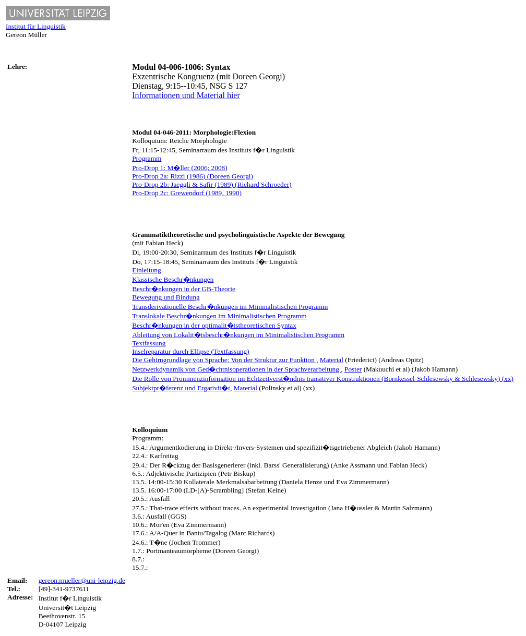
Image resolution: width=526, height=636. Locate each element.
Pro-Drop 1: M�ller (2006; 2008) (180, 168)
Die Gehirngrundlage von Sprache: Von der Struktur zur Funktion (224, 360)
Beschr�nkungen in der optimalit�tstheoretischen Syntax (214, 325)
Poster (353, 369)
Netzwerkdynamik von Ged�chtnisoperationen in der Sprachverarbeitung (236, 369)
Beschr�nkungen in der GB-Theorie (183, 289)
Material (331, 360)
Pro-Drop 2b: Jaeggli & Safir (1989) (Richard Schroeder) (211, 184)
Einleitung (146, 270)
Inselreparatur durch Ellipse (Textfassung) (190, 351)
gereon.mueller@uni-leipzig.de (82, 580)
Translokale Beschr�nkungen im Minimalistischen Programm (219, 316)
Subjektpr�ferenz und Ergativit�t (181, 388)
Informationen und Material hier (186, 95)
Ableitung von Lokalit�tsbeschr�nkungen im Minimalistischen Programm (238, 335)
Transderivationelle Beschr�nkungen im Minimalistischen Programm (230, 306)
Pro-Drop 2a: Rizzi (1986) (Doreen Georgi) (192, 176)
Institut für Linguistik (36, 26)
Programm (146, 158)
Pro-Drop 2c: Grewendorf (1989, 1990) (187, 193)
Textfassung (148, 343)
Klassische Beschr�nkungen (172, 279)
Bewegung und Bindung (166, 297)
